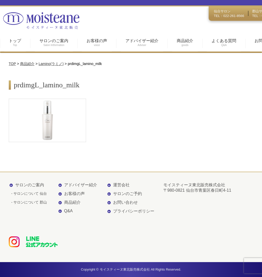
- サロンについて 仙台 (29, 193)
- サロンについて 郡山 (29, 202)
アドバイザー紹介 (80, 185)
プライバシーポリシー (133, 211)
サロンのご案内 (29, 185)
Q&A (68, 211)
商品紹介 (72, 202)
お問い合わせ (125, 202)
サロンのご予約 (127, 193)
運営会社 (121, 185)
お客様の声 (74, 193)
